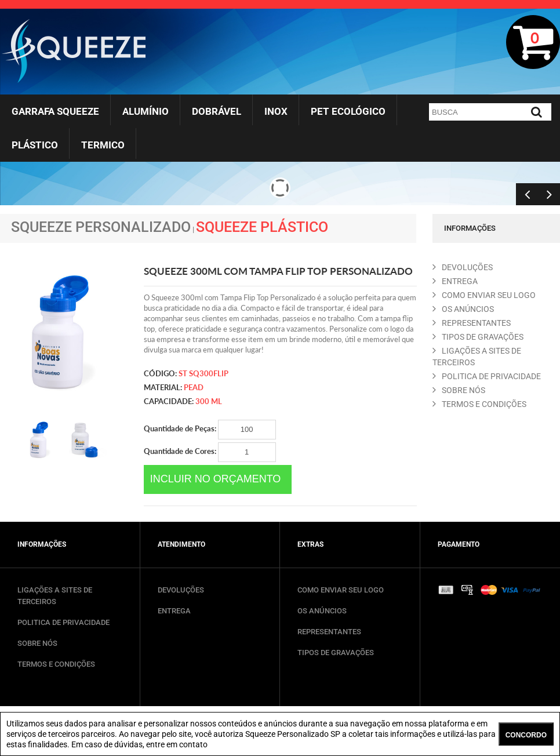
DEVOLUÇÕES (181, 590)
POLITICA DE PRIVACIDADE (486, 376)
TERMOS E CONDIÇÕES (56, 664)
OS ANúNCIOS (463, 309)
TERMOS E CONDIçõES (479, 404)
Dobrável (216, 111)
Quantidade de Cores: (210, 452)
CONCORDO (526, 735)
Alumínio (145, 111)
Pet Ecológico (348, 111)
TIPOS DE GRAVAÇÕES (335, 652)
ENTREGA (455, 281)
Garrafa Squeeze (55, 111)
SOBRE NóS (458, 390)
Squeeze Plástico (262, 227)
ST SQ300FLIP (203, 373)
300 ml (208, 401)
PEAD (193, 387)
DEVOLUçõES (462, 267)
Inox (276, 111)
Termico (103, 145)
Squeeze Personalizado (101, 227)
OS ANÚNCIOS (322, 610)
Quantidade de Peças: (210, 429)
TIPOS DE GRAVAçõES (477, 336)
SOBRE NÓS (37, 643)
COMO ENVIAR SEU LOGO (484, 295)
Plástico (35, 145)
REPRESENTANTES (471, 323)
